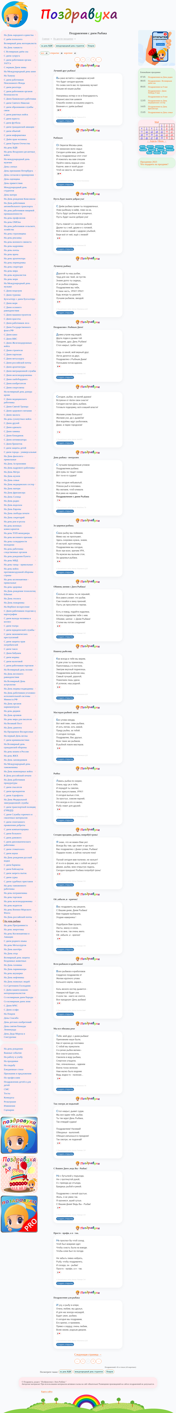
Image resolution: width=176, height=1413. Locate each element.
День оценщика (12, 179)
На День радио (11, 500)
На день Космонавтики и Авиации (16, 935)
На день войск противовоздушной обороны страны (18, 572)
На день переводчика (15, 262)
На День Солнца (12, 496)
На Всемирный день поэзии (18, 669)
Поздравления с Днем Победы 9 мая (157, 92)
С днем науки (11, 853)
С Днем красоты (12, 318)
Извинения (9, 1105)
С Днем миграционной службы (20, 371)
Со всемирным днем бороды (18, 997)
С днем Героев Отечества (17, 143)
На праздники (11, 1061)
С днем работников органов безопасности (18, 93)
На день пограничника (15, 893)
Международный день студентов (15, 189)
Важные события (13, 1052)
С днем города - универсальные (20, 452)
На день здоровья (13, 586)
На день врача (11, 254)
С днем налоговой (13, 661)
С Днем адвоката (12, 427)
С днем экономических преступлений (16, 636)
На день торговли (13, 897)
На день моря (11, 279)
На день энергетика (14, 929)
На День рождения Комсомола (19, 198)
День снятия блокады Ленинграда (15, 1028)
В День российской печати (17, 775)
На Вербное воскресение (17, 606)
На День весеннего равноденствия (13, 675)
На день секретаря (13, 266)
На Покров (9, 1013)
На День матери (12, 488)
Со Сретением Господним (17, 985)
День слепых (10, 166)
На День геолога (12, 598)
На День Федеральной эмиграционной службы (16, 801)
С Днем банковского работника (20, 98)
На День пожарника (14, 602)
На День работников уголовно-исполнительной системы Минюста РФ (20, 696)
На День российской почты (18, 917)
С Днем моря (10, 303)
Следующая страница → (88, 1354)
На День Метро (12, 471)
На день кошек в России (16, 751)
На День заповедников (15, 759)
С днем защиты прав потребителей (14, 643)
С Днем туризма (12, 294)
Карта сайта (46, 1391)
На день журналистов (15, 275)
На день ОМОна (12, 222)
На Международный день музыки (17, 285)
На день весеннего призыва (18, 537)
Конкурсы (9, 1097)
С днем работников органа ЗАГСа (17, 61)
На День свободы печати (16, 513)
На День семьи (11, 480)
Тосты (7, 1093)
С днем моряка (11, 657)
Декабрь (152, 150)
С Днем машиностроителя (17, 314)
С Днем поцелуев (13, 290)
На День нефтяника (14, 977)
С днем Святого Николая (16, 102)
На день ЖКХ (11, 755)
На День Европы (12, 509)
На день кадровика (13, 246)
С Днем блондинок (13, 435)
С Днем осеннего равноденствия (13, 309)
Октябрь (169, 147)
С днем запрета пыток (15, 873)
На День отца (11, 953)
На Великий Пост (13, 723)
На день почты (11, 250)
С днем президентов (14, 791)
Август (150, 147)
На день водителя (13, 905)
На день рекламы (13, 237)
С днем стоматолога (14, 849)
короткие (70, 53)
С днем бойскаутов (13, 869)
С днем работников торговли (19, 665)
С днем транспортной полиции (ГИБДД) (20, 809)
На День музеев (12, 476)
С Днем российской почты (17, 362)
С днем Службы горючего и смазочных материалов (18, 816)
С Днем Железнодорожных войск (18, 344)
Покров (91, 46)
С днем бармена (12, 864)
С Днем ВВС (10, 338)
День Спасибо (11, 1018)
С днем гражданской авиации (19, 126)
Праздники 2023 (148, 161)
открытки (56, 53)
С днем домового (13, 837)
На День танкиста (13, 47)
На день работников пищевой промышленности (19, 212)
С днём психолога (13, 39)
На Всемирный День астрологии (14, 683)
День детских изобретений (17, 1022)
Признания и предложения (17, 1073)
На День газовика (13, 965)
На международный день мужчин (17, 161)
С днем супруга (12, 55)
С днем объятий (12, 131)
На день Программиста (16, 925)
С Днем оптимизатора (15, 439)
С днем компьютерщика (16, 829)
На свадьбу (9, 1065)
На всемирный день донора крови (18, 393)
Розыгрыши (10, 1101)
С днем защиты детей (15, 448)
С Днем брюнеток (13, 443)
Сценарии (9, 1110)
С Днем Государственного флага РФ (17, 329)
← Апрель (152, 141)
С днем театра (11, 625)
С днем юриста (11, 118)
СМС (6, 1089)
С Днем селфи (11, 1009)
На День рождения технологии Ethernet (20, 593)
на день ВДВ (46, 46)
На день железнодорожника (18, 901)
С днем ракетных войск (16, 114)
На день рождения (13, 1048)
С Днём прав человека (15, 139)
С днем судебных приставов (18, 881)
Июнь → (162, 141)
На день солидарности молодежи (15, 543)
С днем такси (11, 649)
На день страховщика (15, 233)
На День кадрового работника (19, 467)
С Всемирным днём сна (16, 51)
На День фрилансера (14, 492)
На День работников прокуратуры (14, 781)
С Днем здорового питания (18, 410)
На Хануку (9, 75)
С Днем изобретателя (15, 383)
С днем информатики (15, 135)
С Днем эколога (12, 414)
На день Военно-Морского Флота (17, 911)
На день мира (11, 270)
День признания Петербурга (18, 170)
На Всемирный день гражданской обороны (15, 746)
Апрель (157, 153)
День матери (10, 194)
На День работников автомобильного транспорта (18, 205)
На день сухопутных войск (17, 419)
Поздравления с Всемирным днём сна (160, 82)
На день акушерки (13, 973)
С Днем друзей (11, 423)
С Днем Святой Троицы (16, 406)
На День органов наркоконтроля (12, 705)
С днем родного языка (15, 941)
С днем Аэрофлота (13, 795)
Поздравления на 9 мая (157, 87)
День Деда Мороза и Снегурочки (14, 1035)
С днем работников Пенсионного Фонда (14, 81)
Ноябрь (143, 150)
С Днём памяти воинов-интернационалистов (16, 991)
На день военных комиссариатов (13, 527)
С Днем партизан (13, 354)
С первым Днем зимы (15, 67)
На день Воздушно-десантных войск (19, 153)
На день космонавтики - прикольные (16, 581)
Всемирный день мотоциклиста (20, 43)
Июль (142, 147)
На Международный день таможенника (17, 766)
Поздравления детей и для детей (17, 1083)
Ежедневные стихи (13, 1069)
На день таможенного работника (15, 887)
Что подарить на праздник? (154, 164)
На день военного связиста (17, 241)
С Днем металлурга (14, 358)
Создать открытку (65, 121)
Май (157, 122)
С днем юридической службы (19, 630)
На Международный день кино (20, 71)
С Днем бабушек (12, 653)
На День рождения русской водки (18, 859)
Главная (45, 39)
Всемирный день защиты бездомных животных (17, 959)
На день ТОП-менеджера (17, 533)
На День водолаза (13, 505)
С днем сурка (11, 877)
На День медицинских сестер (19, 484)
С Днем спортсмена (14, 387)
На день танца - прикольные (18, 564)
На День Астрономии (15, 463)
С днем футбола (12, 122)
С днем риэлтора (12, 87)
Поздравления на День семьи (160, 112)
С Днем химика (12, 431)
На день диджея (12, 711)
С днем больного (12, 833)
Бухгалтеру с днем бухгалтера (19, 299)
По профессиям (12, 1077)
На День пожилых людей (17, 981)
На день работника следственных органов (15, 550)
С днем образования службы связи (18, 109)
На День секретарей (14, 517)
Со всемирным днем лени (17, 1001)
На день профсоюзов (14, 217)
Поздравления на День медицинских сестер (157, 102)
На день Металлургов (15, 945)
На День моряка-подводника (18, 688)
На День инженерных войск (18, 771)
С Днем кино (10, 334)
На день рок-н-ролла (14, 521)
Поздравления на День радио (160, 77)
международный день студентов (70, 46)
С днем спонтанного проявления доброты (14, 823)
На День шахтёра (13, 949)
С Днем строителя (13, 350)
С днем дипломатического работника (17, 843)
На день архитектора (14, 258)
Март (149, 153)
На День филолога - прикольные (14, 458)
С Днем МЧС (11, 1005)
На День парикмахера (15, 969)
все (44, 53)
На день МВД (11, 560)
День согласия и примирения (19, 174)
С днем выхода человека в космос (17, 620)
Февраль (169, 150)
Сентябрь (159, 147)
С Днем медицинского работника (15, 401)
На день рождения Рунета (17, 556)
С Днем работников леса (16, 323)
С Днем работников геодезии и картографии (20, 612)
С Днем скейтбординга (15, 379)
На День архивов (12, 715)
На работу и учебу (13, 1057)
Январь (161, 150)
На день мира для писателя (18, 719)
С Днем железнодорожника (18, 375)
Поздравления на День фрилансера (157, 107)
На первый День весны (16, 735)
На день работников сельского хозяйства (19, 228)
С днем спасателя (13, 787)
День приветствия (13, 183)
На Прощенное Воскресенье (18, 731)
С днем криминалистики (16, 740)
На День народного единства (19, 35)
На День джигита (13, 727)
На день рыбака (12, 921)
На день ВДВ (10, 147)
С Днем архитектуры (14, 366)
